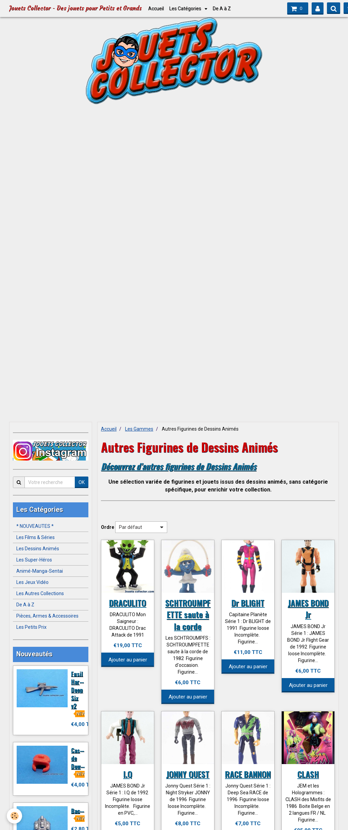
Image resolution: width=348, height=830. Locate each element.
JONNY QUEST (187, 774)
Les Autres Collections (40, 593)
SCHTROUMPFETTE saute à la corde (187, 614)
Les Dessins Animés (37, 548)
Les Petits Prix (31, 627)
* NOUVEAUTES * (35, 526)
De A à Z (222, 8)
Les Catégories (185, 8)
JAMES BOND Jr (308, 608)
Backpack (82, 810)
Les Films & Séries (35, 537)
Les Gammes (139, 429)
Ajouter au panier (127, 660)
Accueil (156, 8)
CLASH (308, 774)
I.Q (127, 774)
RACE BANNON (248, 774)
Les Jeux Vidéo (32, 582)
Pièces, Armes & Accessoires (47, 616)
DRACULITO (127, 602)
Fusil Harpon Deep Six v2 (79, 689)
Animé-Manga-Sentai (39, 571)
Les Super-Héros (34, 560)
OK (82, 482)
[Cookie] (14, 816)
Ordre (107, 527)
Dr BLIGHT (247, 602)
